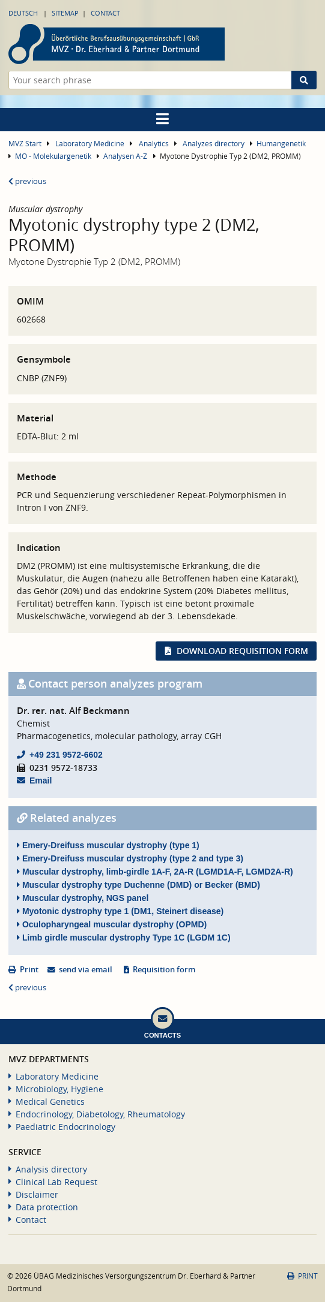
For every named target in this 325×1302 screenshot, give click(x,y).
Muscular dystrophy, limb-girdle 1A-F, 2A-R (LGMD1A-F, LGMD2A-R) (155, 871)
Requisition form (164, 970)
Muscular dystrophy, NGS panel (82, 898)
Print (29, 970)
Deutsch (23, 12)
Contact (105, 12)
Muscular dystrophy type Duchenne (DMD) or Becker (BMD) (138, 885)
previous (27, 181)
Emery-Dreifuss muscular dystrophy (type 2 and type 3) (130, 858)
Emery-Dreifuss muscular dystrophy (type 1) (108, 845)
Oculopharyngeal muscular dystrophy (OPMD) (112, 924)
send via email (85, 970)
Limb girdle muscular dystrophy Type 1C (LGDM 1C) (124, 937)
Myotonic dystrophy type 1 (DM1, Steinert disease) (120, 911)
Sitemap (65, 12)
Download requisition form (242, 650)
